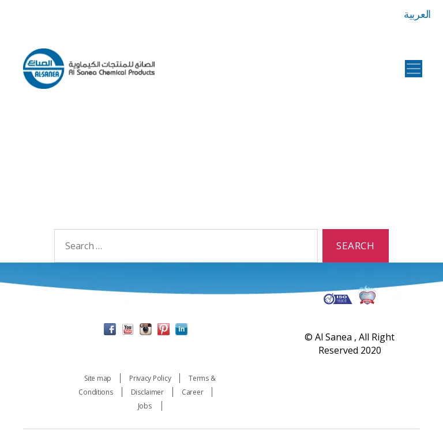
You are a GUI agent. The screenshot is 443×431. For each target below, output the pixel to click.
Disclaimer (147, 394)
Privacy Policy (150, 380)
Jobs (145, 408)
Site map (97, 380)
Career (192, 394)
